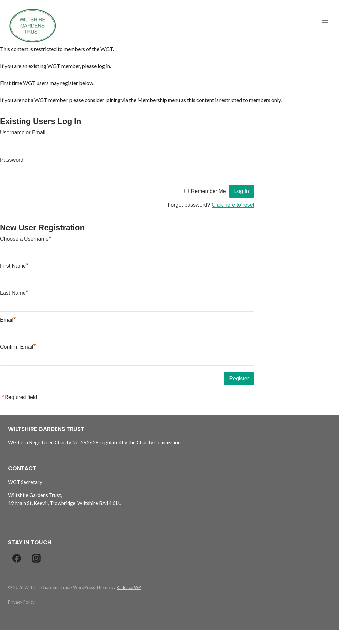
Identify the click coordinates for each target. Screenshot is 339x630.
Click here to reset (233, 205)
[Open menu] (325, 22)
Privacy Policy (21, 602)
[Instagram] (36, 558)
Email (8, 320)
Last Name (14, 293)
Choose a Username (25, 239)
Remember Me (208, 191)
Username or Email (22, 132)
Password (11, 160)
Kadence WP (129, 587)
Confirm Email (18, 347)
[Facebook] (16, 558)
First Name (14, 266)
